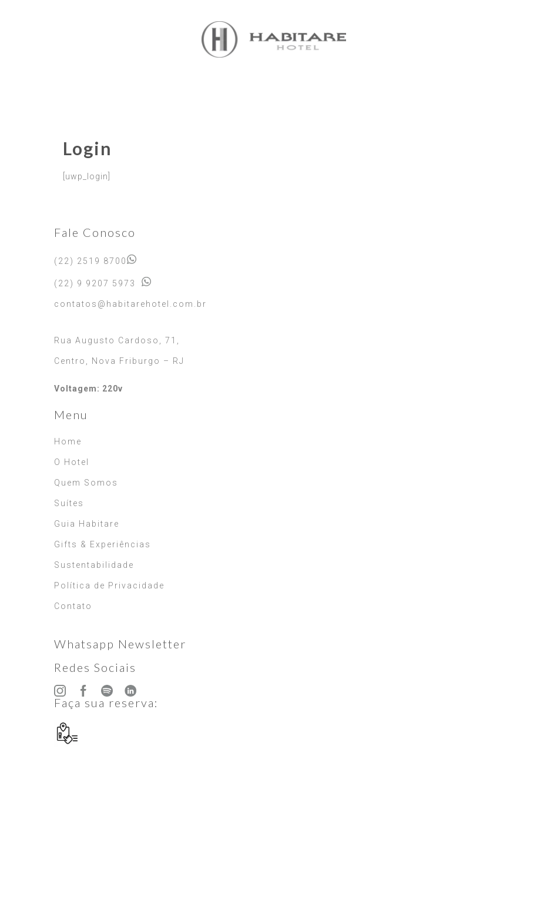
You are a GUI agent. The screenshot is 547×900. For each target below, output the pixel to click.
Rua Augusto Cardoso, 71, (117, 340)
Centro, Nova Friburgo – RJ (119, 361)
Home (68, 441)
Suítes (69, 503)
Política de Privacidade (109, 585)
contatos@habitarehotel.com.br (130, 304)
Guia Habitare (86, 523)
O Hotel (71, 462)
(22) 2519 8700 (90, 261)
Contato (73, 606)
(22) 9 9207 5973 (95, 283)
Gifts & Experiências (102, 544)
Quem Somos (86, 482)
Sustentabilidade (94, 565)
